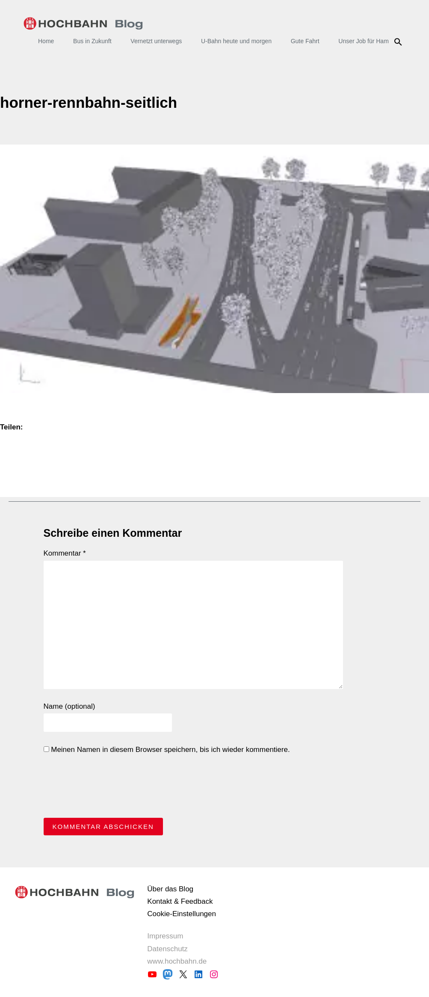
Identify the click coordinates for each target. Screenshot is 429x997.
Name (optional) (69, 706)
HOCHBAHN (83, 23)
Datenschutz (167, 949)
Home (46, 41)
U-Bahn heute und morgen (236, 41)
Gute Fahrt (305, 41)
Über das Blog (170, 889)
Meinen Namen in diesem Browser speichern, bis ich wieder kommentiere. (167, 750)
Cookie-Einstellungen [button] (181, 914)
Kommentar (65, 553)
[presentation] (109, 788)
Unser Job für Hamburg (369, 41)
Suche (399, 42)
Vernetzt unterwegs (156, 41)
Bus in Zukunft (92, 41)
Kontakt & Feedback (180, 901)
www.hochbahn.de (177, 961)
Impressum (165, 936)
